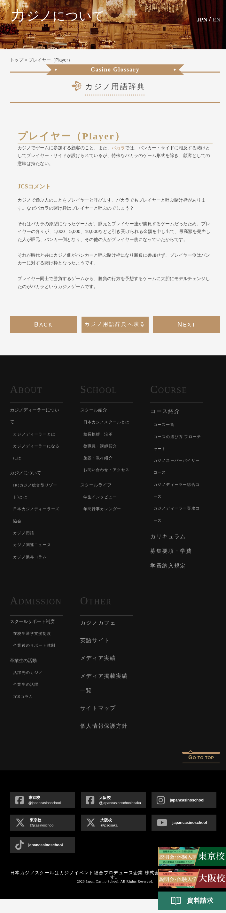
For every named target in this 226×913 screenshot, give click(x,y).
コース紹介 (165, 411)
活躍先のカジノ (34, 710)
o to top (201, 771)
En (216, 19)
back (43, 324)
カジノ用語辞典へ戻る (115, 324)
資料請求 (192, 901)
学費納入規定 (168, 566)
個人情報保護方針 (104, 739)
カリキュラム (168, 537)
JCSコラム (27, 734)
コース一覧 (168, 424)
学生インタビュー (107, 521)
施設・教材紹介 (104, 469)
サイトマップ (98, 722)
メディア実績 (98, 672)
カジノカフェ (98, 636)
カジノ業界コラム (37, 580)
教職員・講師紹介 (107, 457)
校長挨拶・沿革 (104, 446)
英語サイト (95, 654)
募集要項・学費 (171, 551)
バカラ (118, 147)
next (186, 324)
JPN (198, 19)
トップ (16, 59)
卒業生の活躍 (31, 722)
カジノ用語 (28, 544)
